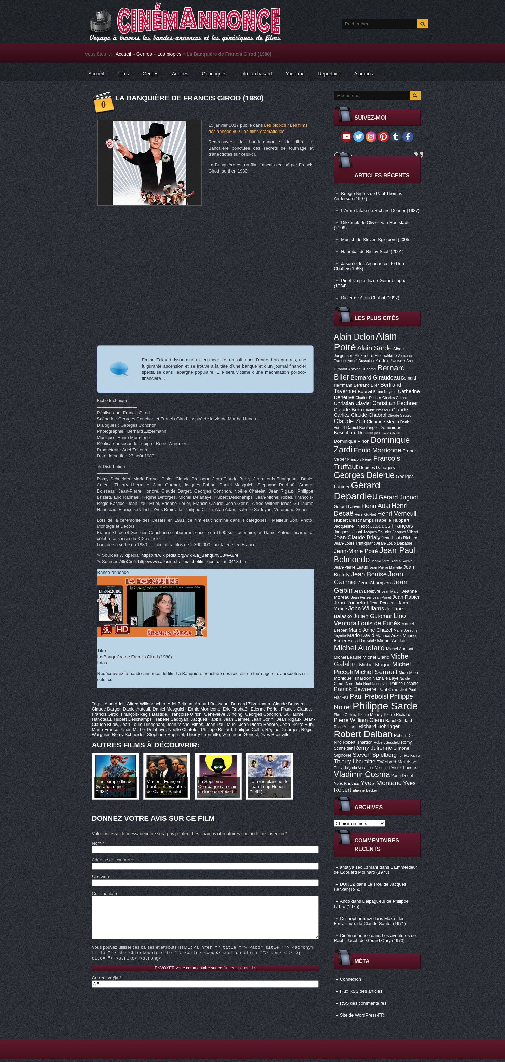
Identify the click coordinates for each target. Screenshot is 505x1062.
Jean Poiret (382, 597)
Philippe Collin (249, 729)
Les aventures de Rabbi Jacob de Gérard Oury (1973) (375, 938)
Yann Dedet (402, 775)
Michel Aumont (399, 649)
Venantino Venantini (374, 768)
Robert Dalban (363, 734)
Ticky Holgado (345, 768)
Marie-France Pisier (111, 729)
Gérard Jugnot (398, 497)
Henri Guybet (365, 514)
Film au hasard (256, 74)
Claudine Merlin (383, 421)
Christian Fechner (395, 403)
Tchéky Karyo (409, 755)
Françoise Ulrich (185, 714)
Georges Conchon (263, 714)
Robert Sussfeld (387, 742)
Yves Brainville (275, 734)
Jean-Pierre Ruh (296, 724)
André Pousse (390, 360)
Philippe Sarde (385, 706)
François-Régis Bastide (144, 714)
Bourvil (365, 391)
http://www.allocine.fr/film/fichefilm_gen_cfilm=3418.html (193, 561)
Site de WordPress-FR (362, 1015)
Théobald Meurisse (396, 761)
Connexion (350, 979)
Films (123, 74)
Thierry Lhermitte (355, 761)
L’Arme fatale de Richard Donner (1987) (380, 210)
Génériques (214, 74)
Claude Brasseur (376, 410)
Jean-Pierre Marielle (385, 567)
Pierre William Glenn (359, 720)
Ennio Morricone (377, 450)
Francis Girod (105, 714)
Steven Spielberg (375, 754)
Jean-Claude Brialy (357, 537)
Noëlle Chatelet (183, 729)
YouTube (294, 74)
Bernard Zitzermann (250, 703)
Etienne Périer (265, 709)
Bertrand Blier (366, 385)
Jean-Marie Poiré (356, 551)
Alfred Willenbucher (146, 703)
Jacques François (391, 526)
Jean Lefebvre (367, 591)
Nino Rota (354, 683)
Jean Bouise (369, 574)
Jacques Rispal (348, 531)
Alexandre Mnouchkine (376, 355)
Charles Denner (368, 398)
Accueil (123, 54)
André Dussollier (361, 361)
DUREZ (347, 884)
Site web (100, 876)
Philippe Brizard (216, 729)
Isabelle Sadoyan (171, 719)
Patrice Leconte (404, 683)
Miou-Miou (408, 672)
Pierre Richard (397, 714)
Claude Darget (106, 709)
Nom (98, 843)
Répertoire (329, 74)
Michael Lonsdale (362, 641)
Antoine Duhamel (362, 369)
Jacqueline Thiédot (351, 526)
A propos (363, 74)
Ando (345, 901)
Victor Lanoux (404, 767)
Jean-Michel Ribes (185, 724)
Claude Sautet (399, 415)
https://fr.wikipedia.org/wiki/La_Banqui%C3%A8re (189, 555)
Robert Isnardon (357, 742)
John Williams (366, 608)
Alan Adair (115, 703)
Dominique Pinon (352, 441)
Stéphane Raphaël (165, 734)
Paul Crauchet (393, 689)
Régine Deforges (282, 729)
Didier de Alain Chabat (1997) (370, 297)
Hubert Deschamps (354, 520)
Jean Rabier (406, 597)
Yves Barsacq (346, 783)
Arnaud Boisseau (211, 703)
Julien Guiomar (372, 616)
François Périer (359, 459)
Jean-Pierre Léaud (351, 567)
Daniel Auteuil (136, 709)
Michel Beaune (347, 657)
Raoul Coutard (398, 720)
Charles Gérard (394, 398)
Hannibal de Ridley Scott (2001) (372, 251)
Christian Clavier (352, 403)
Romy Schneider (128, 734)
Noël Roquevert (376, 683)
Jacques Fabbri (206, 719)
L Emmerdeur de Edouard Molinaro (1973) (375, 870)
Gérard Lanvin (347, 506)
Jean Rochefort (351, 602)
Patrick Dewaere (355, 689)
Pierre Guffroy (345, 715)
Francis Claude (296, 709)
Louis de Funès (379, 623)
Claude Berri (348, 409)
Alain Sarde (374, 348)
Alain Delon (354, 336)
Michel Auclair (391, 640)
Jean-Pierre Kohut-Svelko (391, 561)
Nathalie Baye (385, 678)
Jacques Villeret (405, 532)
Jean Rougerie (383, 603)
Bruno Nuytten (385, 392)
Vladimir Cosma (362, 774)
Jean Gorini (262, 719)
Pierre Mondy (370, 714)
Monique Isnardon (352, 678)
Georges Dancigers (377, 467)
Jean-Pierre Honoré (258, 724)
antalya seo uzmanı (359, 867)
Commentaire (105, 893)
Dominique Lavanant (379, 432)
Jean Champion (374, 582)
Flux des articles (361, 991)
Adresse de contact (112, 860)
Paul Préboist (369, 696)
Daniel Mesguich (168, 709)
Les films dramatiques (262, 131)
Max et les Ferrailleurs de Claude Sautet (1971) (370, 921)
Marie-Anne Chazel (370, 630)
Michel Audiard (359, 647)
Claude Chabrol (368, 415)
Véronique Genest (240, 734)
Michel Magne (375, 664)
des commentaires (363, 1003)
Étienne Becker (365, 790)
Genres (144, 54)
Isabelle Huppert (392, 520)
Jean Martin (391, 591)
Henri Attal (375, 505)
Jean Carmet (236, 719)
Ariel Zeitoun (180, 703)
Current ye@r (107, 988)
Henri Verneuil (396, 513)
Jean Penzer (361, 597)
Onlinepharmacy (356, 918)
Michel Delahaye (149, 729)
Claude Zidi (350, 421)
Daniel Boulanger (362, 427)
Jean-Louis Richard (399, 538)
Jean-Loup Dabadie (394, 543)
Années (180, 74)
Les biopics (169, 54)
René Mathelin (346, 727)
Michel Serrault (375, 671)
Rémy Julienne (373, 748)
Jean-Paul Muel (220, 724)
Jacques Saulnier (377, 532)
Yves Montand (381, 782)
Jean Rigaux (289, 719)
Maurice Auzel (388, 635)
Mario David (360, 635)
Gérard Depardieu (357, 490)
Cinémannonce (355, 935)
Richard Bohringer (379, 726)
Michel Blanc (376, 657)
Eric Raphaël (235, 709)
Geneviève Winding (223, 714)
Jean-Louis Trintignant (354, 543)
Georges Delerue (364, 475)
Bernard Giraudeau (375, 377)
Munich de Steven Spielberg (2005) (376, 239)
